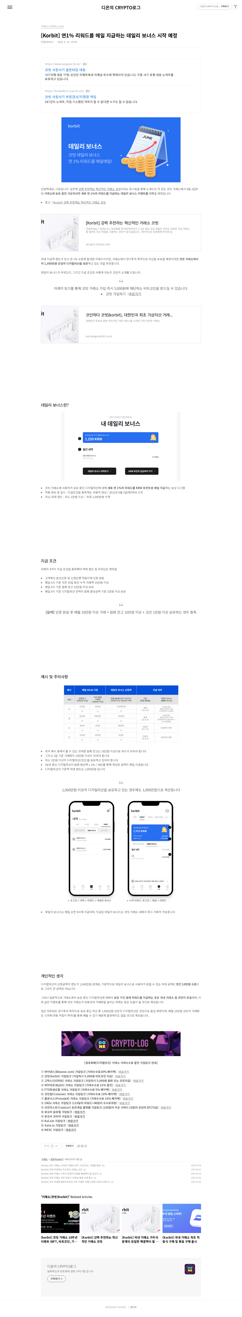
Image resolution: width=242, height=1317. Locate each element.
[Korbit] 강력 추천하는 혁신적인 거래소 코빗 (79, 205)
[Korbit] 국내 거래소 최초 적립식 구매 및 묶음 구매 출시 (67, 1180)
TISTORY (121, 1309)
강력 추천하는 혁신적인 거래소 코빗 (100, 192)
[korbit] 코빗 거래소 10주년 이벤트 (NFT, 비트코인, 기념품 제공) (71, 1168)
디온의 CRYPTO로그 (121, 7)
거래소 (45, 1162)
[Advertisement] (121, 85)
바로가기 (134, 296)
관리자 (133, 1309)
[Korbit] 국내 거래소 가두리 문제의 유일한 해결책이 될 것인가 (69, 1176)
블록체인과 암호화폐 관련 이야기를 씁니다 (70, 1274)
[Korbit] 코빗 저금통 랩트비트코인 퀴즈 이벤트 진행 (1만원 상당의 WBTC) (75, 1184)
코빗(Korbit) (56, 1162)
